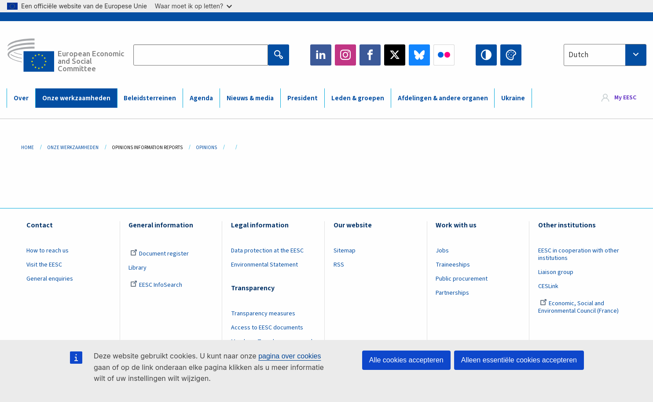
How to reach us (47, 250)
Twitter (394, 55)
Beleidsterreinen (150, 98)
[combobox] (605, 55)
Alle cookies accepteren (406, 360)
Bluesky (419, 55)
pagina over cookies (289, 356)
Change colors (510, 55)
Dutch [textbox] (578, 55)
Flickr (444, 55)
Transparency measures (263, 313)
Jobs (442, 250)
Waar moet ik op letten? (193, 6)
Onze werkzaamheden (76, 98)
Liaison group (555, 272)
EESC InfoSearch (156, 285)
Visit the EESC (44, 264)
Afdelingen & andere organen (443, 98)
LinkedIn (320, 55)
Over (21, 98)
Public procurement (462, 278)
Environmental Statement (264, 264)
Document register (159, 253)
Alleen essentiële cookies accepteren (519, 360)
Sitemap (345, 250)
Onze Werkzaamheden (73, 147)
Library (137, 267)
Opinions (206, 147)
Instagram (345, 55)
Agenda (201, 98)
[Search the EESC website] (200, 55)
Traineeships (453, 264)
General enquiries (49, 278)
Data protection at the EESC (267, 250)
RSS (339, 264)
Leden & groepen (357, 98)
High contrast (486, 55)
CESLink (548, 286)
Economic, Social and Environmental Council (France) (579, 307)
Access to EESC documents (267, 327)
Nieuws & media (250, 98)
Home (27, 147)
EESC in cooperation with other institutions (578, 254)
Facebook (370, 55)
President (302, 98)
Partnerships (452, 293)
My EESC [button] (625, 97)
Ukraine (513, 98)
